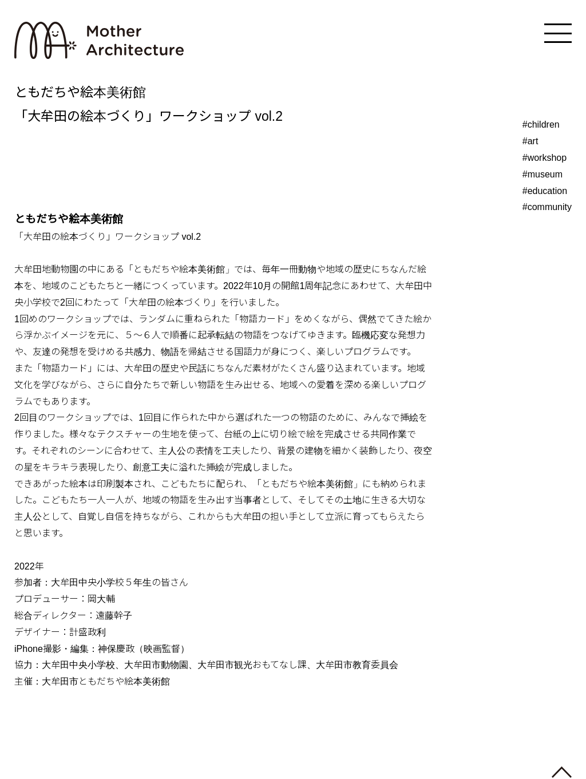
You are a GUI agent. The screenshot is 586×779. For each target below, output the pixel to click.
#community (547, 207)
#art (530, 141)
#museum (542, 174)
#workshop (544, 158)
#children (541, 124)
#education (544, 191)
